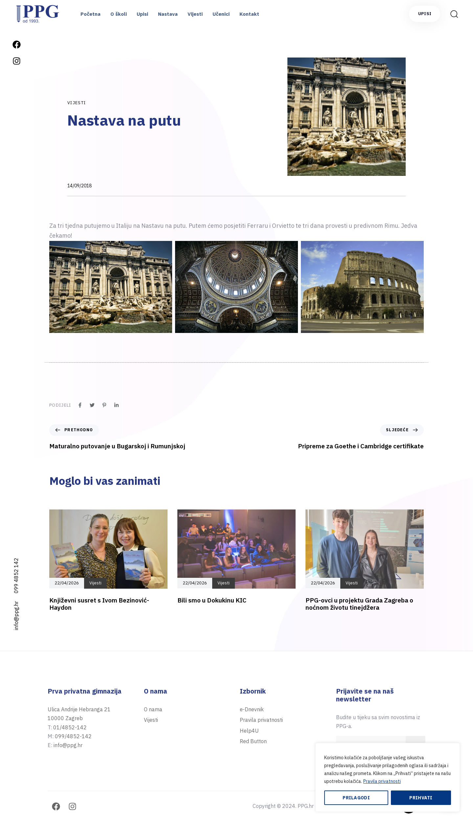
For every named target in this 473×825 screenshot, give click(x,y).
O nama (153, 709)
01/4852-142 (70, 727)
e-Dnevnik (252, 709)
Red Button (253, 741)
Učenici (221, 14)
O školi (118, 14)
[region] (387, 777)
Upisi (142, 14)
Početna (90, 14)
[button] (454, 14)
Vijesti (195, 14)
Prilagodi (356, 798)
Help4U (249, 730)
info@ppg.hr (16, 615)
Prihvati (420, 798)
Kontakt (249, 14)
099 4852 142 (16, 575)
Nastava (168, 14)
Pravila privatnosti (382, 781)
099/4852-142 (73, 736)
